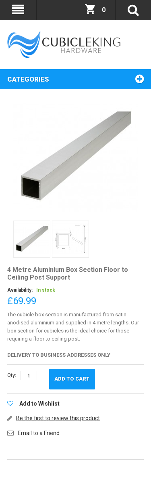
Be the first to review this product (58, 418)
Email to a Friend (39, 433)
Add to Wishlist (39, 403)
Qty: (11, 375)
